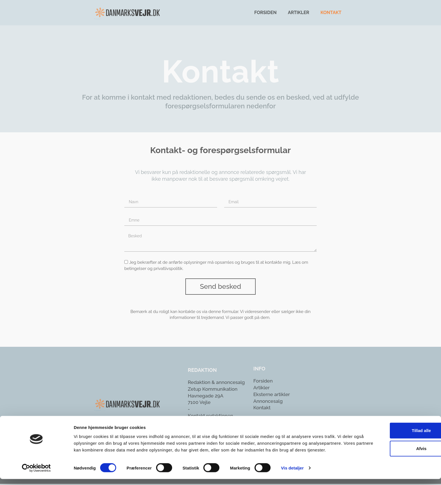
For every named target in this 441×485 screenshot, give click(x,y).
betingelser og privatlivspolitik (153, 269)
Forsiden (265, 12)
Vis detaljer (292, 473)
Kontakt (330, 12)
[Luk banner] (432, 424)
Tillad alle (379, 429)
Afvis (380, 447)
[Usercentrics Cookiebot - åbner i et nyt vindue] (36, 474)
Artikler (298, 12)
